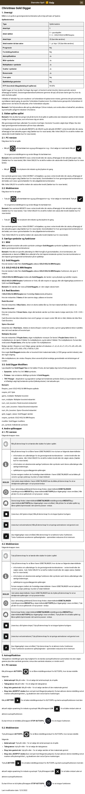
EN (82, 3)
